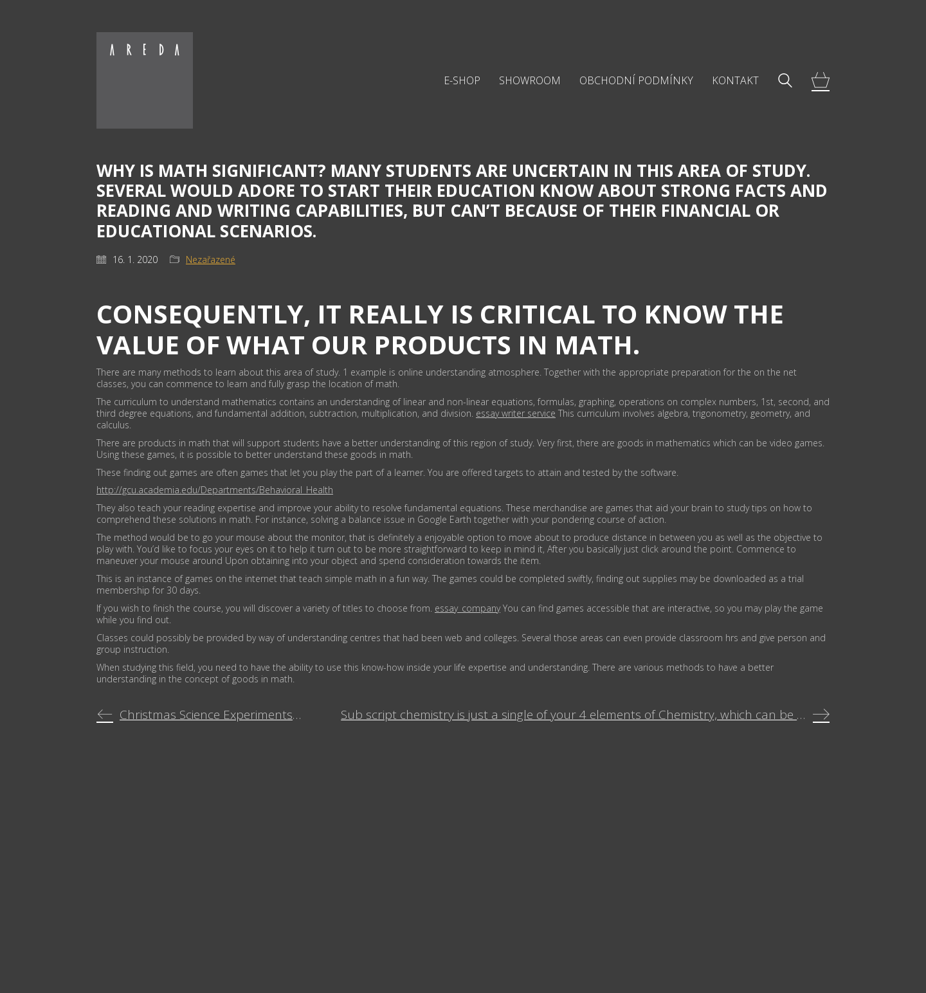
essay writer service (516, 413)
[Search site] (785, 81)
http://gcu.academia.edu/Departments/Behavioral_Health (214, 490)
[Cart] (821, 81)
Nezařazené (210, 260)
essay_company (467, 608)
